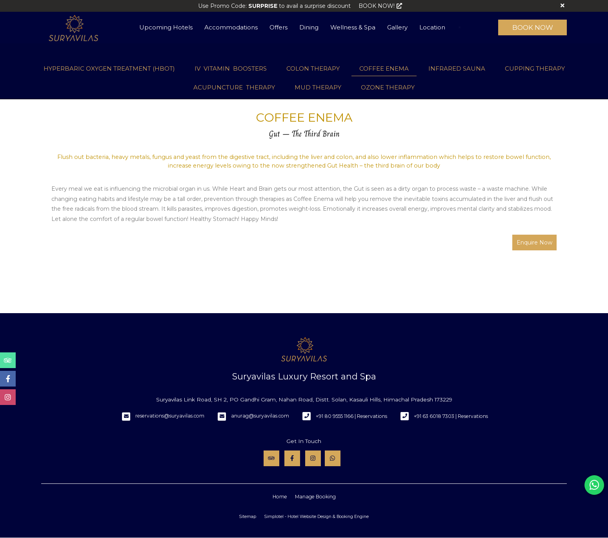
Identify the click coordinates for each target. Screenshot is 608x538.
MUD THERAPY (318, 87)
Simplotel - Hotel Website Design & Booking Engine (316, 516)
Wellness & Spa (352, 27)
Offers (278, 27)
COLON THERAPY (313, 68)
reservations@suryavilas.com (169, 416)
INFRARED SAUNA (456, 68)
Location (432, 27)
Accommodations (231, 27)
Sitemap (247, 516)
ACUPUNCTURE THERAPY (234, 87)
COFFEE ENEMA (384, 68)
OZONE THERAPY (388, 87)
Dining (309, 27)
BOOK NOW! (380, 5)
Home (280, 497)
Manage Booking (315, 497)
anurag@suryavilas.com (260, 416)
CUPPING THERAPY (535, 68)
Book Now (532, 27)
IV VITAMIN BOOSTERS (231, 68)
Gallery (397, 27)
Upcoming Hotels (166, 27)
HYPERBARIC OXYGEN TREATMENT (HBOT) (109, 68)
